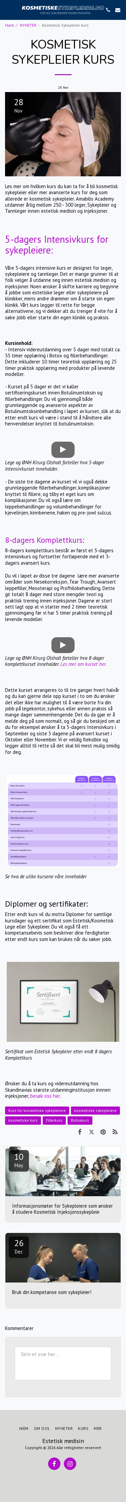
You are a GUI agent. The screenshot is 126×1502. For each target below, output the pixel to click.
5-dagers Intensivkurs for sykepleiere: (57, 244)
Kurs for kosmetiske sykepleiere (37, 1110)
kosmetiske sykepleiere (95, 1110)
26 (19, 1246)
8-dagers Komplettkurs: (44, 540)
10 (19, 1160)
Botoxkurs (80, 1120)
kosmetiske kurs (23, 1120)
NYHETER (28, 25)
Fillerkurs (54, 1120)
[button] (7, 10)
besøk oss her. (45, 1096)
